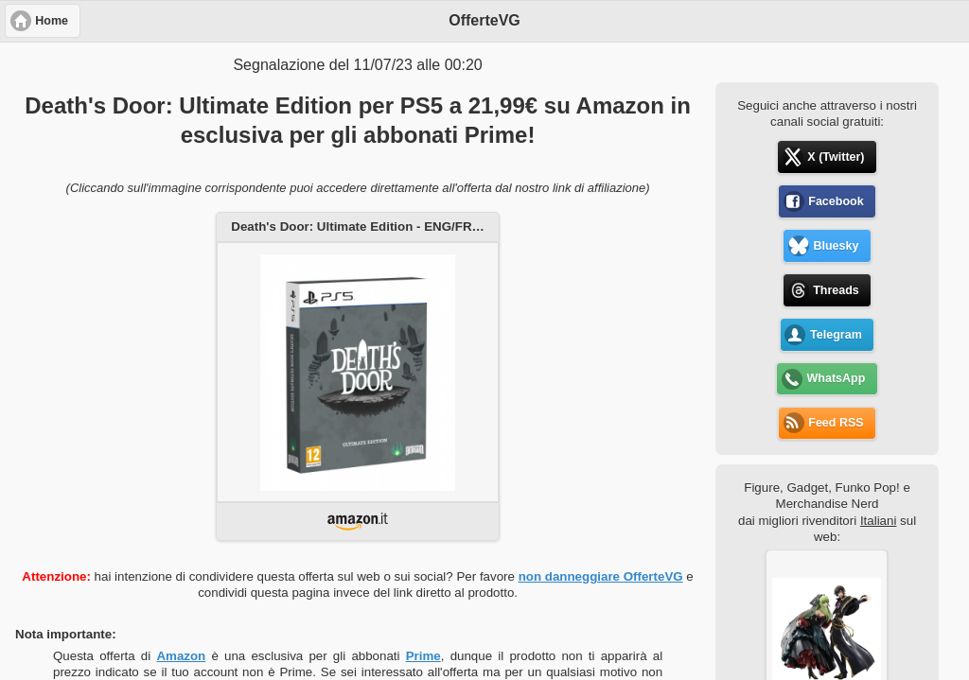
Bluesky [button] (835, 246)
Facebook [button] (835, 201)
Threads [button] (836, 290)
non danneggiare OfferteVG (601, 576)
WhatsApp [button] (836, 378)
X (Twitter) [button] (835, 157)
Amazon (180, 656)
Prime (423, 656)
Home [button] (51, 20)
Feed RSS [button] (835, 422)
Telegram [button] (836, 334)
